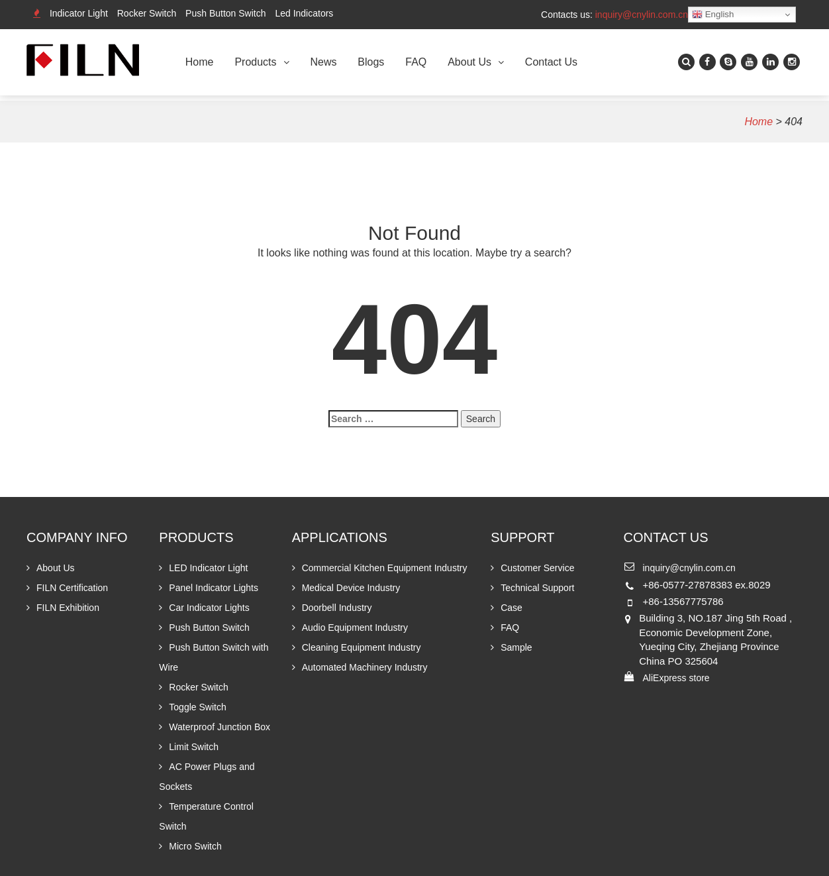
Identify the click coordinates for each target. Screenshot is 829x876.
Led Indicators (304, 13)
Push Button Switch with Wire (213, 657)
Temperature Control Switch (206, 816)
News (323, 62)
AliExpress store (675, 678)
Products (255, 62)
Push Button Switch (225, 13)
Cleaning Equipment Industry (361, 647)
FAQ (415, 62)
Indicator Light (79, 13)
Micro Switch (195, 846)
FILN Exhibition (67, 607)
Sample (516, 647)
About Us (469, 62)
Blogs (371, 62)
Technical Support (537, 587)
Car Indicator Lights (209, 607)
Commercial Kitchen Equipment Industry (384, 568)
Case (511, 607)
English (713, 14)
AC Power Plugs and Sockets (206, 776)
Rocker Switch (146, 13)
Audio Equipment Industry (355, 627)
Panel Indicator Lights (213, 587)
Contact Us (551, 62)
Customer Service (537, 568)
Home (199, 62)
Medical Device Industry (351, 587)
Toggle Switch (197, 707)
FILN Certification (72, 587)
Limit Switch (194, 746)
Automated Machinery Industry (365, 667)
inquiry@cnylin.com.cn (641, 14)
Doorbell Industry (337, 607)
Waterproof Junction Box (219, 727)
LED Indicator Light (208, 568)
